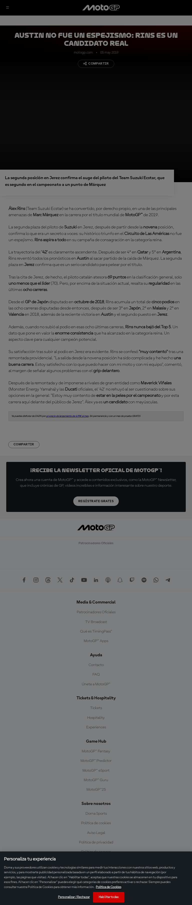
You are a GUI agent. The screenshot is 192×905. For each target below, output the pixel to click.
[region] (96, 878)
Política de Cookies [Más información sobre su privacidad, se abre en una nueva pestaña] (108, 887)
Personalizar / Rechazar (74, 897)
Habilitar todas (108, 897)
